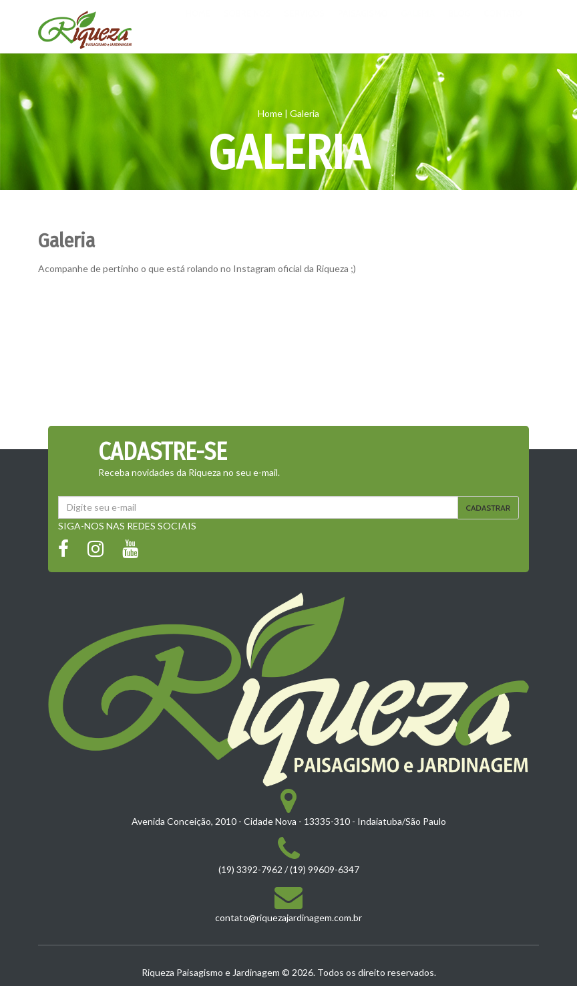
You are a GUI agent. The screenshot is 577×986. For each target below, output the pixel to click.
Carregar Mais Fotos (288, 411)
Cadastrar (488, 508)
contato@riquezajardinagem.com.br (288, 917)
